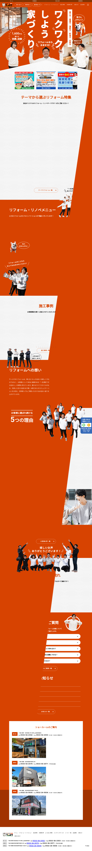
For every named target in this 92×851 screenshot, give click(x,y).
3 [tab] (40, 347)
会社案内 (82, 4)
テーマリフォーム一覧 (45, 190)
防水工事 (57, 1)
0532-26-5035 (27, 792)
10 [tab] (55, 347)
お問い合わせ (17, 836)
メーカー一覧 (68, 832)
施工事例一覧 (45, 350)
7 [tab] (49, 347)
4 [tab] (42, 347)
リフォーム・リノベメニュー (51, 4)
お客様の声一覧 (45, 541)
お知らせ (76, 4)
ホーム (11, 1)
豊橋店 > (36, 4)
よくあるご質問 (48, 832)
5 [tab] (45, 347)
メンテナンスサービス (59, 832)
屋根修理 (80, 1)
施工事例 (62, 4)
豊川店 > (19, 4)
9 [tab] (53, 347)
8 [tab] (51, 347)
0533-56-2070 (27, 764)
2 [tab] (38, 347)
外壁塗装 (34, 1)
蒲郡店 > (28, 4)
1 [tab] (36, 347)
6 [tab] (47, 347)
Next (82, 311)
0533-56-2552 (27, 735)
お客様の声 (69, 4)
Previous (76, 311)
